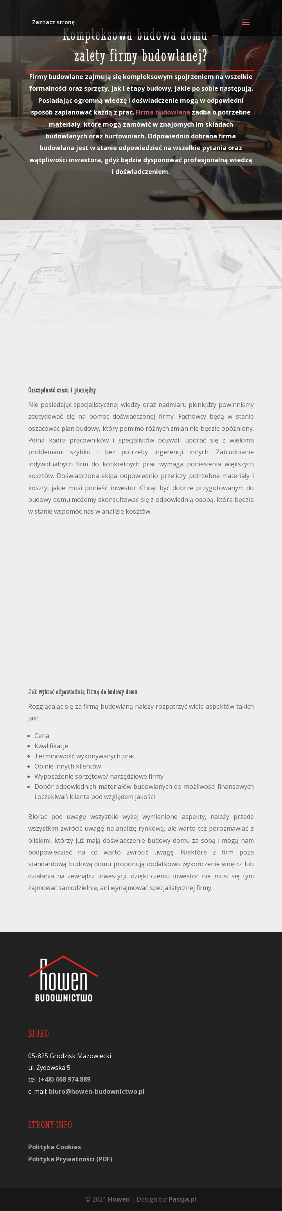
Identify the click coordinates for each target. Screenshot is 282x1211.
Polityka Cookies (54, 1147)
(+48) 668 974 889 (64, 1079)
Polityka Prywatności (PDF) (70, 1159)
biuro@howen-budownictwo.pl (97, 1091)
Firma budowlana (163, 112)
